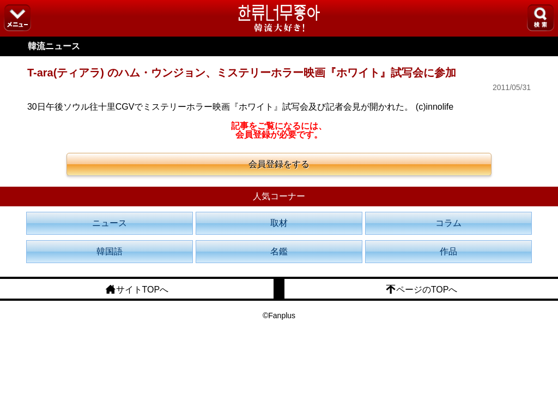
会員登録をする (279, 164)
